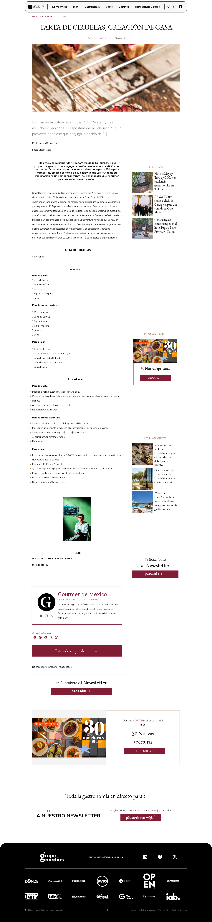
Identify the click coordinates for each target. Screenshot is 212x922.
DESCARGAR (155, 378)
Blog (76, 7)
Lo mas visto (59, 7)
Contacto (133, 910)
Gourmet (49, 17)
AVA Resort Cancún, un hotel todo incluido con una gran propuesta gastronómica (165, 501)
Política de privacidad (179, 910)
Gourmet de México (98, 38)
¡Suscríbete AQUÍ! (140, 817)
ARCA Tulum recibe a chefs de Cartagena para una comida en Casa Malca (165, 204)
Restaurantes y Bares (147, 7)
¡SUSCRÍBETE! (81, 691)
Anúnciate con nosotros (147, 910)
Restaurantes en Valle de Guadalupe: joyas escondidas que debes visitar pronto (164, 455)
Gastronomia (92, 7)
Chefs (109, 7)
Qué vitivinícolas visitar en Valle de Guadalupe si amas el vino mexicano (165, 476)
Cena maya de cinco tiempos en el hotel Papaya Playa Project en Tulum (165, 225)
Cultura (61, 17)
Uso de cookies (163, 910)
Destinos (124, 7)
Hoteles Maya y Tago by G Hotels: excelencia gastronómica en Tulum (165, 181)
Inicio (37, 17)
